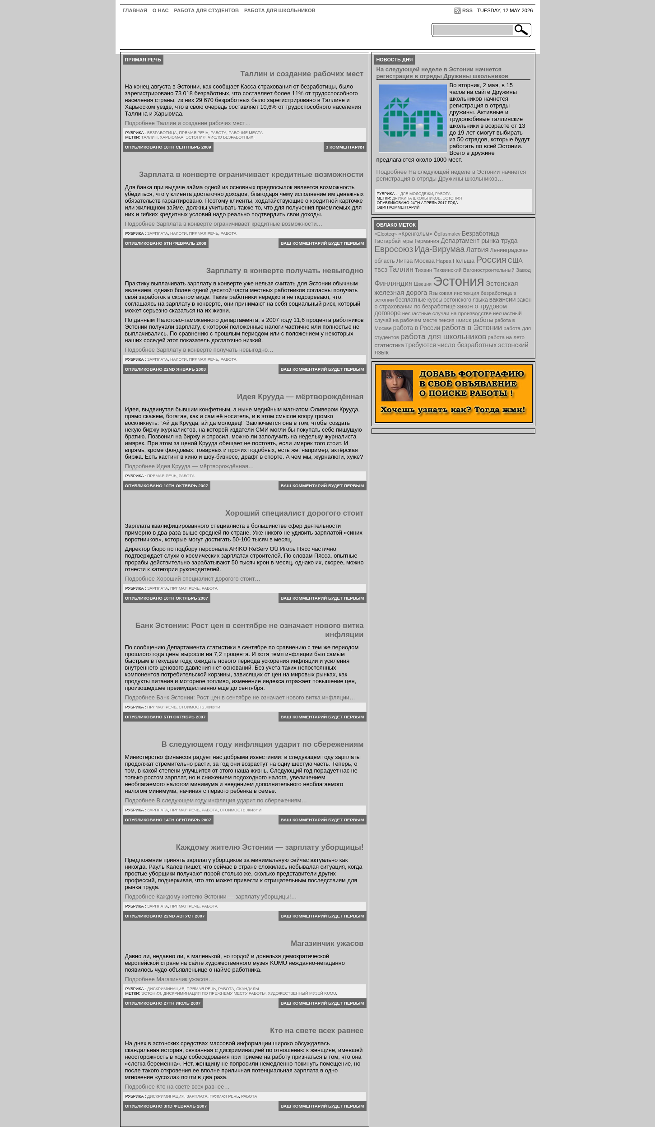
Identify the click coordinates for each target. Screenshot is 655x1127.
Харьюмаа (171, 137)
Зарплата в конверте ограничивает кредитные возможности (251, 174)
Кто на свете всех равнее (316, 1030)
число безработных (230, 137)
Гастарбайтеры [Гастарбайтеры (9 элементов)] (394, 241)
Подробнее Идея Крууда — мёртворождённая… (189, 466)
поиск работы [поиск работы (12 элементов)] (474, 320)
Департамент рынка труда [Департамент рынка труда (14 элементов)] (479, 240)
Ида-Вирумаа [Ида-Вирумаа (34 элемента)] (439, 249)
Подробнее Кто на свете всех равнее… (177, 1086)
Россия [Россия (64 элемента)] (491, 259)
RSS (467, 10)
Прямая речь (194, 132)
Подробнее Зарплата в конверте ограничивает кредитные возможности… (224, 223)
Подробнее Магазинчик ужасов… (169, 979)
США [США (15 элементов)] (515, 260)
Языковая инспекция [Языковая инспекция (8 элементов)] (453, 293)
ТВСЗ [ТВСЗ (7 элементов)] (381, 270)
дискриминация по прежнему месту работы (214, 993)
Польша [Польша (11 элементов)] (463, 260)
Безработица (162, 132)
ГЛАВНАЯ (135, 10)
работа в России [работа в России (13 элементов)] (417, 328)
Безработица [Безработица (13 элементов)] (480, 233)
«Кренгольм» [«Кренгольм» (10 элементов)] (415, 234)
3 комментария (345, 146)
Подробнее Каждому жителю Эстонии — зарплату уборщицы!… (211, 896)
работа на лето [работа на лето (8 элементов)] (506, 337)
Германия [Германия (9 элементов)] (426, 241)
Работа (218, 132)
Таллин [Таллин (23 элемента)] (401, 269)
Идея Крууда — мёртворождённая (300, 396)
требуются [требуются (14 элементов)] (420, 345)
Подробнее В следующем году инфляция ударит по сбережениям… (216, 800)
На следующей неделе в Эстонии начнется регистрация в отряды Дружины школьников (442, 72)
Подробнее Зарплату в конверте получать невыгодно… (199, 349)
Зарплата (157, 233)
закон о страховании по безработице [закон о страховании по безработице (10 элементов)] (453, 303)
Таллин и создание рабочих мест (301, 74)
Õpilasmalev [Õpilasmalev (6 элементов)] (447, 234)
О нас (161, 10)
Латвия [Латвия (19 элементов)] (477, 249)
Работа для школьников (280, 10)
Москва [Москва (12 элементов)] (424, 260)
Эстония (195, 137)
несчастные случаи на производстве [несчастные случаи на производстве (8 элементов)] (447, 313)
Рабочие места (246, 132)
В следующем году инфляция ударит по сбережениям (263, 744)
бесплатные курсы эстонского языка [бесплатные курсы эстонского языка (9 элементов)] (441, 300)
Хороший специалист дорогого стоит (294, 513)
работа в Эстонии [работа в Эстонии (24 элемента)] (471, 327)
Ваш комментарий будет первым (322, 243)
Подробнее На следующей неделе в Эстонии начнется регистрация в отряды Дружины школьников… (451, 175)
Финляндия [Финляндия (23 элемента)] (394, 283)
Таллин (149, 137)
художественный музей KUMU (302, 993)
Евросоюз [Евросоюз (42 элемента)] (394, 249)
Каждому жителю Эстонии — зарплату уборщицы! (270, 847)
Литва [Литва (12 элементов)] (404, 260)
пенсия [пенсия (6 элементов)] (447, 320)
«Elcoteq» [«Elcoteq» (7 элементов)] (386, 234)
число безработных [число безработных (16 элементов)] (467, 345)
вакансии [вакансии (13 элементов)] (502, 299)
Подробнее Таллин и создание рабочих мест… (188, 123)
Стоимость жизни (199, 707)
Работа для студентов (206, 10)
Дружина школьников (416, 198)
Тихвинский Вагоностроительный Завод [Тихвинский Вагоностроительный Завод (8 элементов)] (482, 270)
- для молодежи (415, 193)
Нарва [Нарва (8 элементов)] (443, 261)
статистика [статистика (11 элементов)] (389, 345)
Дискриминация (165, 989)
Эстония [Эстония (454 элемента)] (458, 281)
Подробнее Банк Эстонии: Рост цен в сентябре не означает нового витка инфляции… (240, 697)
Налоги (178, 233)
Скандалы (247, 989)
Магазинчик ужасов (327, 943)
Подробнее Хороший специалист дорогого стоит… (193, 578)
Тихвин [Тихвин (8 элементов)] (423, 270)
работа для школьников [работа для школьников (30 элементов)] (443, 336)
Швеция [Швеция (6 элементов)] (423, 284)
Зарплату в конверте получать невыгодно (285, 270)
